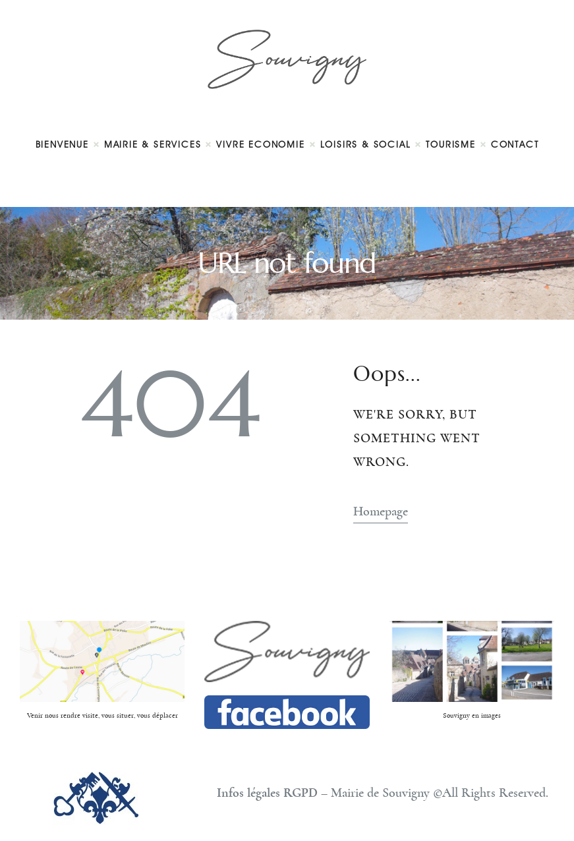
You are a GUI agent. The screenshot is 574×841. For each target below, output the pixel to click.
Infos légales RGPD (267, 792)
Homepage (380, 511)
